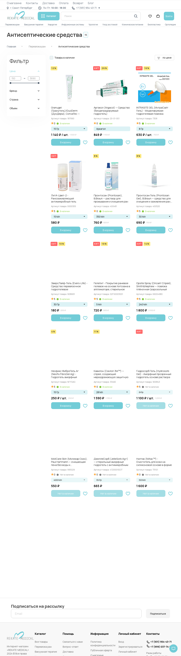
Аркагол (101, 128)
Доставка (68, 651)
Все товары (41, 641)
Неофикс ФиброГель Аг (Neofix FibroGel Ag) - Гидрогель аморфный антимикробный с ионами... (67, 374)
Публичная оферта (101, 650)
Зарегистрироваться (130, 646)
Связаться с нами (73, 641)
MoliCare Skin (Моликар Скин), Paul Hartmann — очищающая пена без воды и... (69, 462)
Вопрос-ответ (71, 646)
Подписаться (158, 613)
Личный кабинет (127, 651)
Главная (11, 46)
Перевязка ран (37, 46)
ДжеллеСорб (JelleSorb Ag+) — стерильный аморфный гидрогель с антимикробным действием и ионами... (111, 462)
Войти (169, 16)
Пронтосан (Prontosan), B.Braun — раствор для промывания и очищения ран (111, 198)
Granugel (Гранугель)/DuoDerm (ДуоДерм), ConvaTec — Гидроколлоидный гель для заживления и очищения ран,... (67, 111)
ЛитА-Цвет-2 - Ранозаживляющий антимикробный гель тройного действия (63, 198)
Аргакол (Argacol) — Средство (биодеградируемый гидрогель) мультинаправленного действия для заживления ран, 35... (112, 111)
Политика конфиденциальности (102, 643)
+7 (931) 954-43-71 (161, 641)
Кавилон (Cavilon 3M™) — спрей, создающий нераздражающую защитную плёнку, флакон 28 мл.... (111, 374)
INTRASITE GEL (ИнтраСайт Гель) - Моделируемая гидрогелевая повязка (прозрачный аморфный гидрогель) (152, 111)
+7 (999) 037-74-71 (161, 646)
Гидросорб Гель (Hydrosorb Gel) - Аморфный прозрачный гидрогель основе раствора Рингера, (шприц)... (153, 374)
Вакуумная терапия (46, 651)
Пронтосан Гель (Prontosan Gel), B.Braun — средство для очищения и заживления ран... (154, 198)
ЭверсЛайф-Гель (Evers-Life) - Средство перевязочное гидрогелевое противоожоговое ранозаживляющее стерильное (69, 286)
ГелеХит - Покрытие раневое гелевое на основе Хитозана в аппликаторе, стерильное (112, 286)
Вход (121, 641)
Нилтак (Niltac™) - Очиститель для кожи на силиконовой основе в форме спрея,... (154, 462)
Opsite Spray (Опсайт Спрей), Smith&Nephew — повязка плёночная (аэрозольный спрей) (153, 286)
